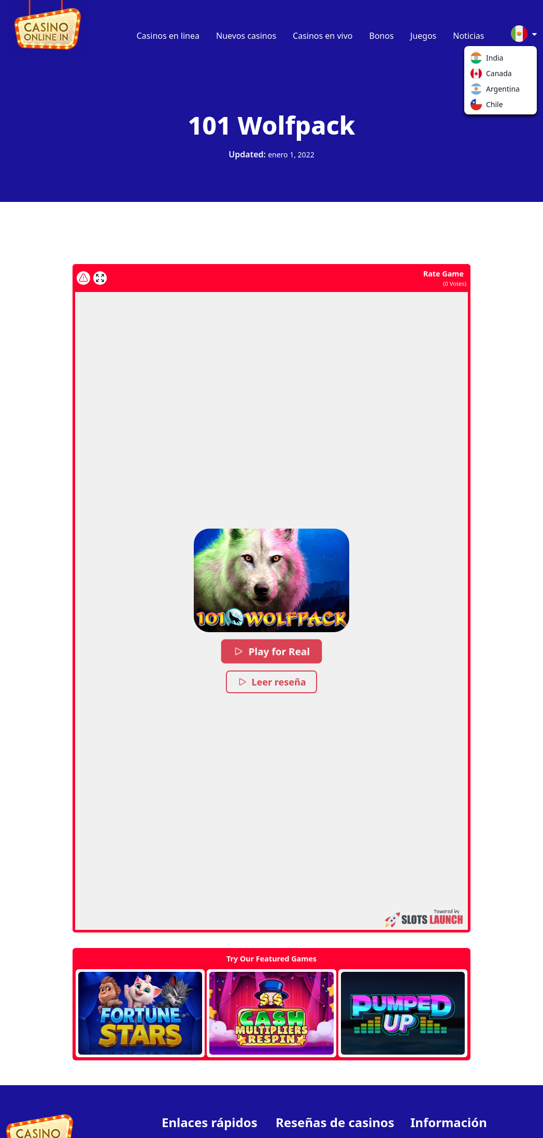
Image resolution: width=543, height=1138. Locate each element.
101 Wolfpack (271, 125)
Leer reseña (271, 682)
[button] (271, 580)
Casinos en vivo (322, 35)
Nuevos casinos (246, 35)
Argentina (478, 91)
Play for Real (271, 651)
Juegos (423, 35)
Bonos (381, 35)
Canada (478, 75)
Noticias (468, 35)
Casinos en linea (168, 35)
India (478, 60)
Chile (478, 106)
